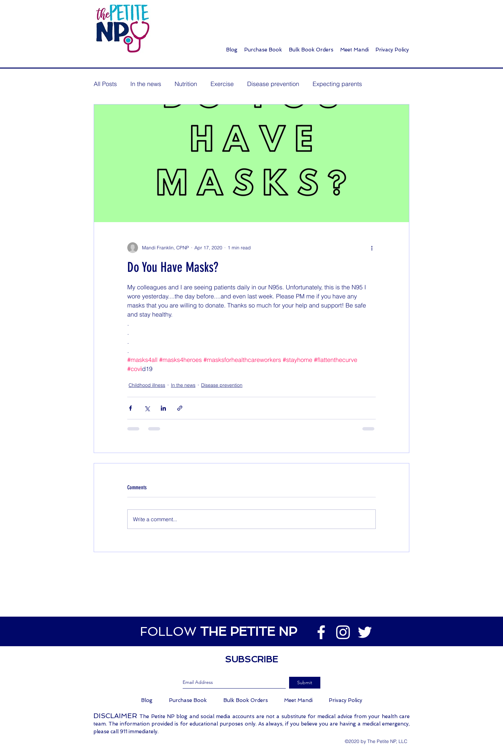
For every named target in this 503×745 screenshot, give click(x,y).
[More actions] (372, 248)
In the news (145, 84)
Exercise (222, 84)
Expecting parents (337, 84)
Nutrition (186, 84)
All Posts (105, 84)
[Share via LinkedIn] (163, 408)
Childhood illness (147, 385)
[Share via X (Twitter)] (147, 408)
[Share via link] (180, 408)
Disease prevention (273, 84)
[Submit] (304, 683)
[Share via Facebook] (130, 408)
